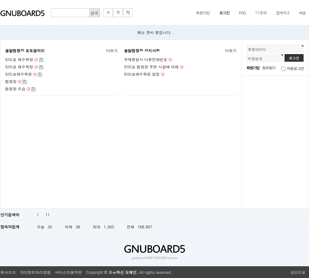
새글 (302, 12)
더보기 (112, 50)
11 (47, 214)
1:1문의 (260, 12)
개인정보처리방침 (35, 272)
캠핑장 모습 (15, 88)
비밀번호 (255, 58)
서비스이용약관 (68, 272)
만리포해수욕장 (18, 74)
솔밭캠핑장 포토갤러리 (25, 50)
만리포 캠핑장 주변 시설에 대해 (151, 66)
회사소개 (8, 272)
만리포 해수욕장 (19, 59)
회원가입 (202, 12)
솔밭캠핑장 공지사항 (142, 50)
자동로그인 (295, 68)
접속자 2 (282, 12)
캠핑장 (11, 81)
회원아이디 (257, 49)
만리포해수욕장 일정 (142, 74)
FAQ (242, 12)
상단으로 (298, 272)
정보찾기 (268, 67)
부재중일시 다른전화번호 (145, 59)
